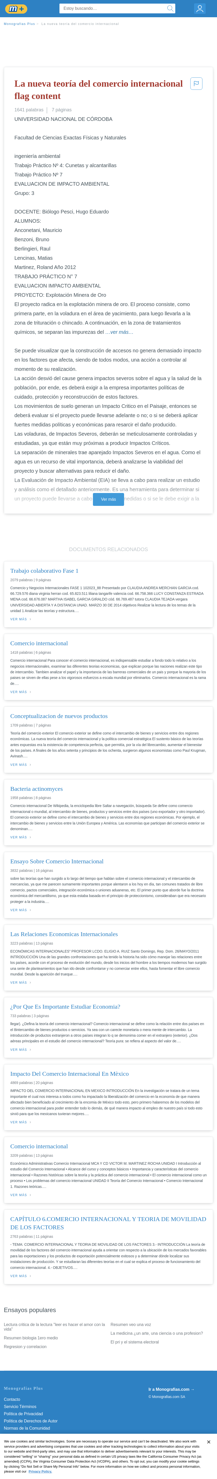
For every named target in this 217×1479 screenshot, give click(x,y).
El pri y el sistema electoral (135, 1342)
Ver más (108, 499)
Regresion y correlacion (25, 1346)
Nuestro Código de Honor (27, 1435)
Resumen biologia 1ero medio (31, 1338)
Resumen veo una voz (131, 1324)
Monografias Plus (19, 24)
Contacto (12, 1399)
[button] (196, 90)
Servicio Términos (20, 1406)
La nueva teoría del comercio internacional (80, 24)
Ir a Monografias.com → (172, 1389)
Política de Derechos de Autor (31, 1421)
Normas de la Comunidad (27, 1428)
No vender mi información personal (35, 1442)
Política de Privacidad (23, 1414)
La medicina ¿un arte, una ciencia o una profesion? (157, 1333)
